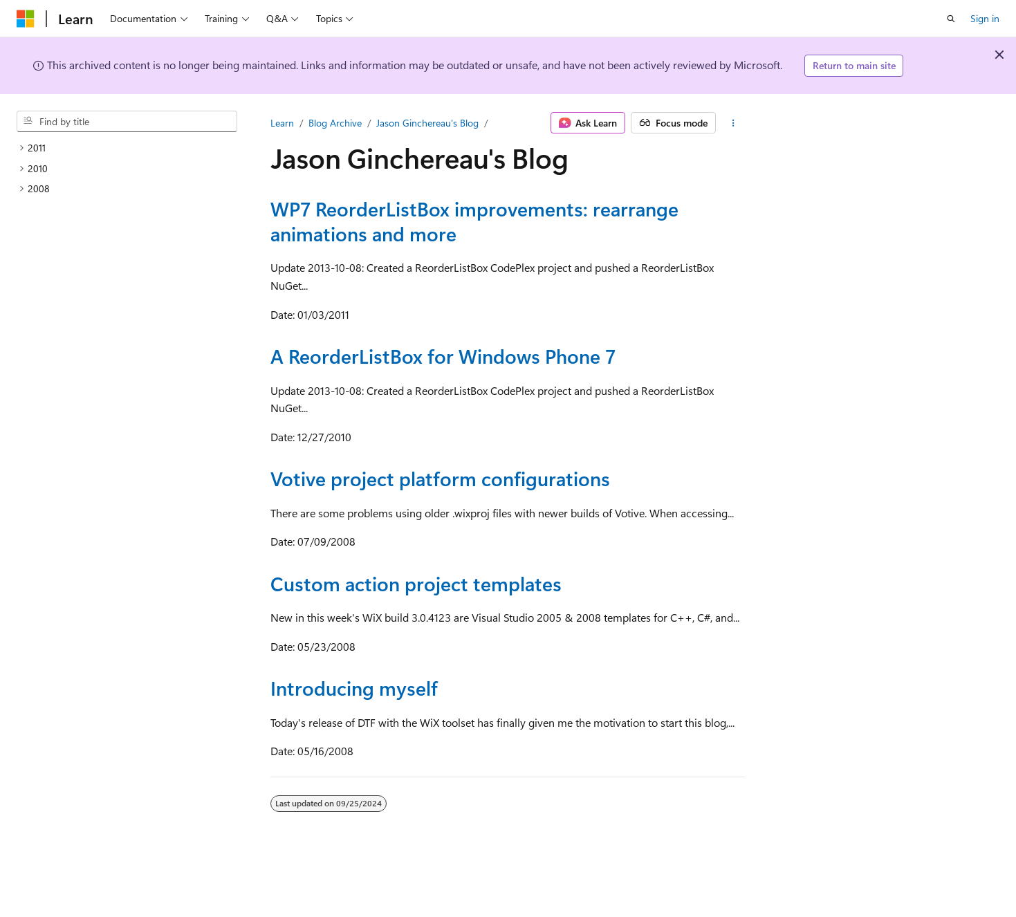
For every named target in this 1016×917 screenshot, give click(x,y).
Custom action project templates (416, 583)
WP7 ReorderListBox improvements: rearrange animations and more (474, 221)
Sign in (984, 18)
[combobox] (127, 122)
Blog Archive (335, 122)
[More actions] (733, 123)
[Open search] (951, 18)
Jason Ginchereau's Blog (427, 122)
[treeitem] (127, 148)
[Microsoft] (26, 19)
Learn (282, 122)
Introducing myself (354, 688)
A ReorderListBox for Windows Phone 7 (443, 356)
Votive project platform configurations (440, 478)
